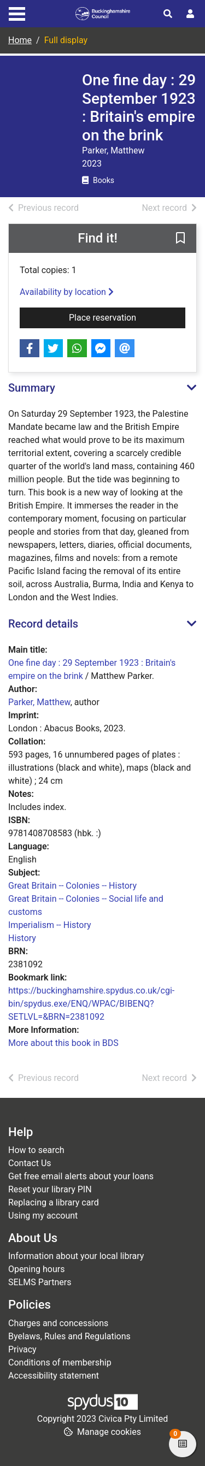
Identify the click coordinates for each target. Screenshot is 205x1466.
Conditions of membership (60, 1362)
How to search (36, 1150)
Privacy (22, 1349)
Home (20, 40)
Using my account (43, 1215)
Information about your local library (76, 1256)
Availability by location (67, 292)
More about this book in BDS (63, 1043)
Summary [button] (31, 387)
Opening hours (36, 1269)
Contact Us (29, 1163)
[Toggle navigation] (17, 12)
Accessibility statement (53, 1375)
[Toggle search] (168, 14)
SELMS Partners (39, 1282)
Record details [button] (43, 623)
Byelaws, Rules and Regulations (69, 1336)
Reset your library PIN (50, 1189)
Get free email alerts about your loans (81, 1176)
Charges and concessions (58, 1323)
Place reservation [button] (127, 317)
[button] (180, 239)
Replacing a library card (53, 1202)
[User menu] (190, 14)
